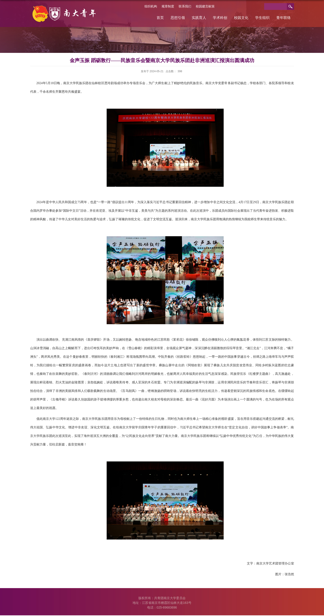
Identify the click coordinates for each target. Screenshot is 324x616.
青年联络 (283, 18)
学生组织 (262, 18)
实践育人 (199, 18)
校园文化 (241, 18)
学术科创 (220, 18)
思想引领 (178, 18)
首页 (160, 18)
